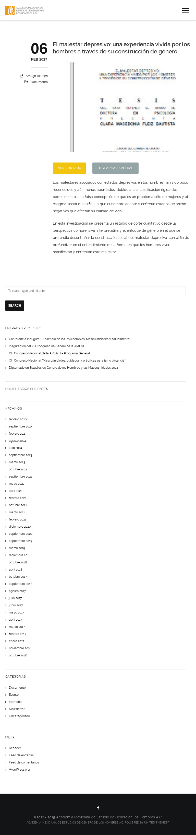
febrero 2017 (17, 634)
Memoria (15, 702)
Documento (39, 82)
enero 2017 (16, 641)
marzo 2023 (17, 462)
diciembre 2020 (20, 526)
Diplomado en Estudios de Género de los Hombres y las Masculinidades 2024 (63, 367)
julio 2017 (15, 598)
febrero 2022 (17, 498)
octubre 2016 (18, 655)
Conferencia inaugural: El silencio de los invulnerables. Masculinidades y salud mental (69, 339)
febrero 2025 (18, 433)
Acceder (15, 748)
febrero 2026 (18, 419)
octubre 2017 (18, 576)
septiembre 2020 (20, 534)
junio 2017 (16, 605)
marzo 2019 (17, 548)
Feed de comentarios (24, 762)
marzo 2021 (17, 512)
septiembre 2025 (20, 426)
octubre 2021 (18, 505)
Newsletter (16, 709)
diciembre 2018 (19, 555)
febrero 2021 (17, 519)
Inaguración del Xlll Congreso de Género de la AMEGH (47, 346)
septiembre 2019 (20, 541)
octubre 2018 (18, 562)
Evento (14, 695)
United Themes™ (156, 822)
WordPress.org (19, 769)
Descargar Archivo (115, 168)
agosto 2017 (17, 591)
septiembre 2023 (20, 455)
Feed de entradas (21, 755)
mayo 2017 (16, 612)
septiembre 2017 (20, 584)
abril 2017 (15, 619)
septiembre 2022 (20, 476)
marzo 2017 (17, 627)
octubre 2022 (18, 469)
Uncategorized (19, 716)
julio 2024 (15, 448)
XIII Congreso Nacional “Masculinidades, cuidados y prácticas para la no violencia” (67, 360)
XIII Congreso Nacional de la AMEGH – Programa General (49, 353)
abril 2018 (15, 569)
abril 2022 (15, 491)
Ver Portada (69, 168)
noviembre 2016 (20, 648)
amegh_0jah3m (37, 76)
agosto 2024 (17, 441)
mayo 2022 (16, 483)
